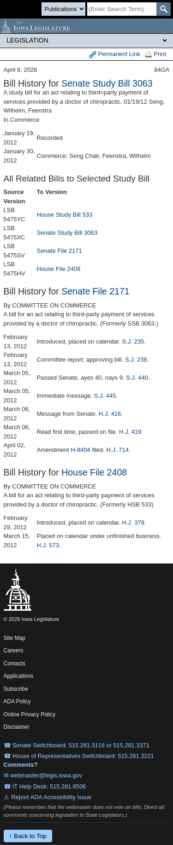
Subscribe (16, 689)
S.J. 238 (136, 359)
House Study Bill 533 (65, 214)
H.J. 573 (48, 545)
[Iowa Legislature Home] (86, 26)
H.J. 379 (133, 522)
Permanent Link (114, 54)
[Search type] (63, 9)
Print (155, 54)
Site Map (14, 638)
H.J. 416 (110, 413)
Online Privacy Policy (30, 714)
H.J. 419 (130, 431)
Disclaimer (17, 727)
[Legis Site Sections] (86, 40)
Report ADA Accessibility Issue (52, 797)
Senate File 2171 (59, 250)
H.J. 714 (118, 449)
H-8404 (80, 449)
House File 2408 (59, 268)
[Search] (121, 9)
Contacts (14, 663)
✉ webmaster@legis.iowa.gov (43, 775)
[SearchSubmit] (163, 9)
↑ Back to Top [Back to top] (28, 835)
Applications (19, 676)
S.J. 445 (105, 395)
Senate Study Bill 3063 (106, 83)
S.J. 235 (133, 341)
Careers (14, 650)
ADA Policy (17, 701)
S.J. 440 (137, 377)
